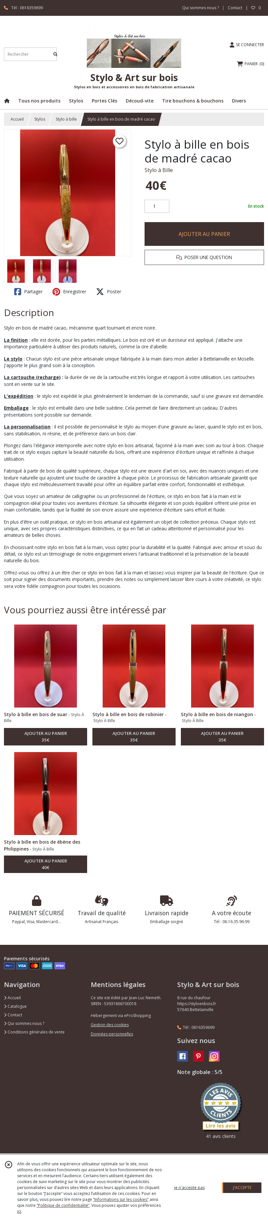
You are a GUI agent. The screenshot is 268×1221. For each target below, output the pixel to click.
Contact (235, 8)
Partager (28, 292)
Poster (108, 292)
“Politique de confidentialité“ (63, 1205)
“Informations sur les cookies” (121, 1199)
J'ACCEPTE (242, 1187)
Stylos (39, 119)
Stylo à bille (66, 119)
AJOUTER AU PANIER (204, 234)
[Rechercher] (55, 54)
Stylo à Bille (159, 170)
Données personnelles (112, 1034)
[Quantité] (157, 206)
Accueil (17, 119)
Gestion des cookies (110, 1025)
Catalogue (15, 1006)
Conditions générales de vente (34, 1032)
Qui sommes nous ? (24, 1023)
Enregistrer (69, 292)
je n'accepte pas (189, 1187)
